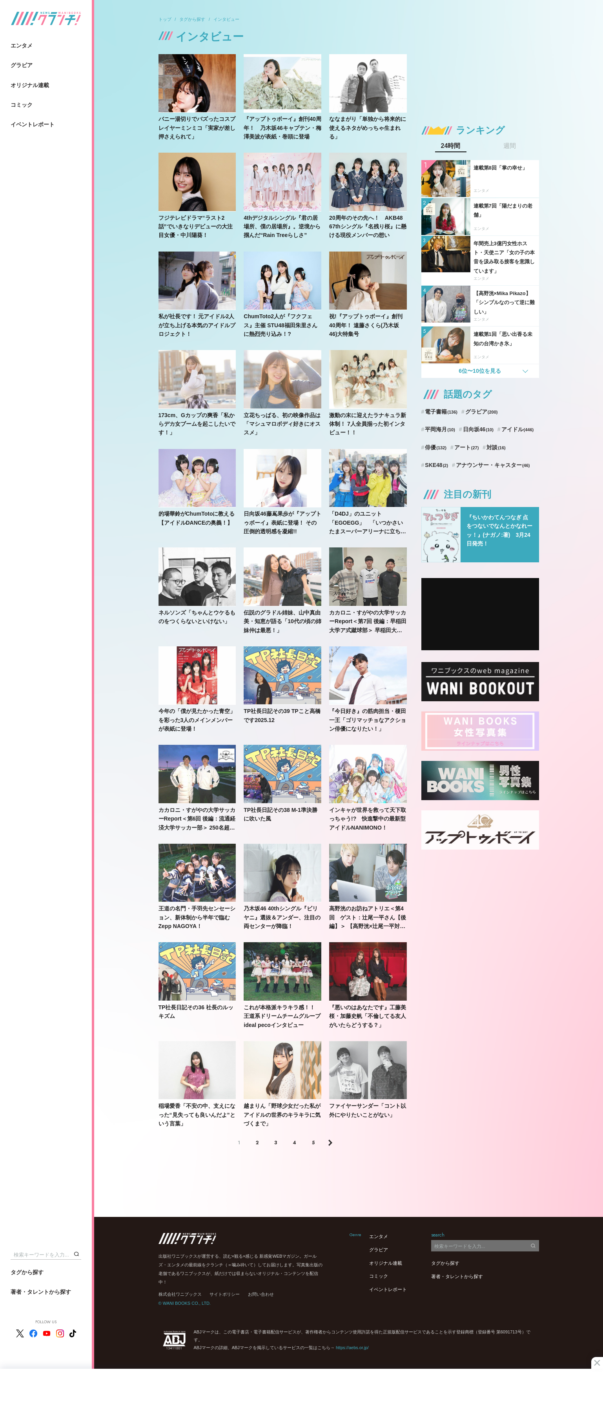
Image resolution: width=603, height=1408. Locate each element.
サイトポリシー (225, 1294)
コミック (22, 105)
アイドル (517, 429)
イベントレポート (33, 124)
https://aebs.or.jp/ (352, 1347)
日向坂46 (478, 429)
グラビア (22, 65)
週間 (509, 146)
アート (466, 447)
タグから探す (27, 1272)
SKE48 (436, 465)
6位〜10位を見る (480, 371)
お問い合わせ (261, 1294)
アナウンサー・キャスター (493, 465)
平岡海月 (440, 429)
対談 (496, 447)
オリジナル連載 (30, 85)
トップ (164, 19)
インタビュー (226, 19)
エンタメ (22, 45)
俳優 (435, 447)
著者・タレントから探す (41, 1292)
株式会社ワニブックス (180, 1294)
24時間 (451, 146)
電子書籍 (441, 412)
